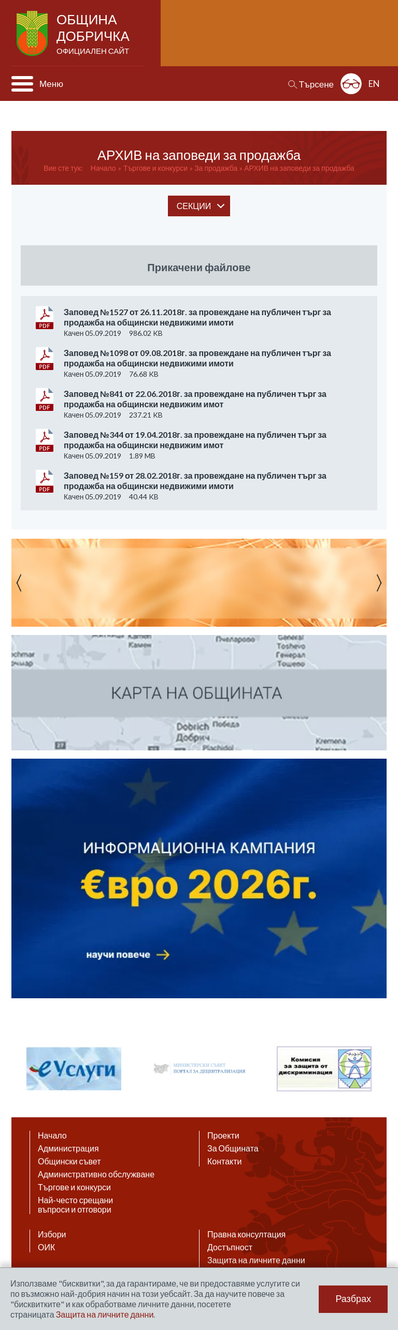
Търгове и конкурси (74, 1187)
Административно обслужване (96, 1174)
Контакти (224, 1161)
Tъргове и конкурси (155, 168)
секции (194, 206)
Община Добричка (94, 34)
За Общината (233, 1148)
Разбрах (353, 1299)
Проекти (223, 1135)
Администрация (68, 1148)
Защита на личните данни (256, 1260)
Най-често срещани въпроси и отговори (75, 1204)
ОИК (46, 1247)
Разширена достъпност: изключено (351, 83)
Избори (52, 1234)
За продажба (215, 168)
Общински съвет (69, 1161)
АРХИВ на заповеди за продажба (299, 168)
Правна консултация (246, 1234)
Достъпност (229, 1247)
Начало (103, 168)
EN (374, 83)
